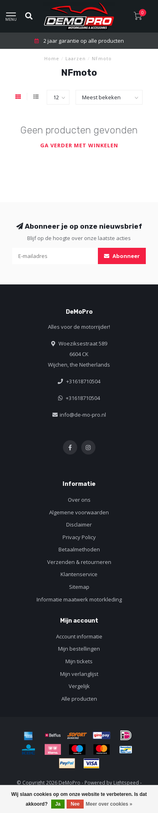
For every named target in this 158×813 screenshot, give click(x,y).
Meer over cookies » (109, 804)
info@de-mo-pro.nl (83, 414)
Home (51, 58)
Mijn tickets (79, 661)
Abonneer (122, 256)
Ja (58, 804)
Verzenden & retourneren (79, 562)
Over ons (79, 499)
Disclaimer (79, 524)
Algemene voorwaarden (79, 512)
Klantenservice (79, 574)
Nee (75, 804)
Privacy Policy (79, 537)
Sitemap (79, 586)
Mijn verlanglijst (79, 674)
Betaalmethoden (79, 549)
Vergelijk (79, 686)
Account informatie (79, 636)
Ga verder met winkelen (79, 145)
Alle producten (79, 698)
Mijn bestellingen (79, 648)
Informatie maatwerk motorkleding (79, 599)
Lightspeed (126, 782)
